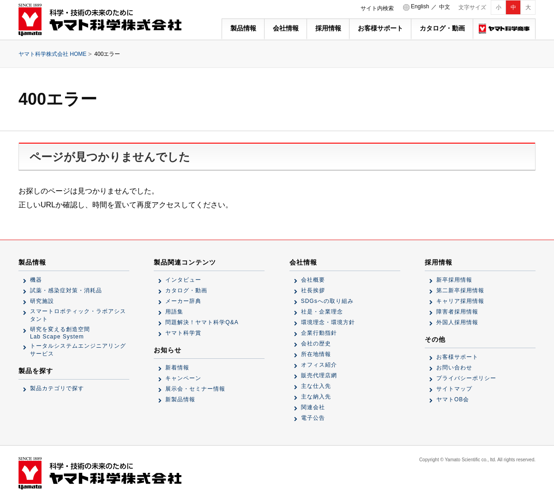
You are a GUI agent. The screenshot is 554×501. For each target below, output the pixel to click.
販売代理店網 (319, 375)
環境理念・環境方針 (328, 322)
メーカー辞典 (183, 301)
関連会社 (313, 407)
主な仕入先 (316, 386)
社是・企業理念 (322, 311)
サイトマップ (454, 389)
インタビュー (183, 280)
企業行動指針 (319, 333)
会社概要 (313, 280)
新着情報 (177, 367)
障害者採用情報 (457, 311)
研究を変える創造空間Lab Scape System (60, 333)
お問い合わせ (454, 367)
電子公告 (313, 418)
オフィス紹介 (319, 365)
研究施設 (42, 301)
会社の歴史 (316, 343)
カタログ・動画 (442, 28)
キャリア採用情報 (460, 301)
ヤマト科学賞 (183, 333)
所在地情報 (316, 354)
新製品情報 (180, 399)
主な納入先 (316, 396)
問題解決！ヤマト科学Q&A (201, 322)
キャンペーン (183, 378)
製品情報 (243, 28)
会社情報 (286, 28)
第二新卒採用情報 (460, 290)
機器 (36, 280)
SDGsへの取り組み (327, 301)
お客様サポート (380, 28)
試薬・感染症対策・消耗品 (66, 290)
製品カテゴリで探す (57, 388)
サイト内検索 (377, 8)
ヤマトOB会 (452, 399)
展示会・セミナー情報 (195, 389)
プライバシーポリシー (466, 378)
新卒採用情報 (454, 280)
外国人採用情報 (457, 322)
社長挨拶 (313, 290)
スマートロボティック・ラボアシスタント (78, 315)
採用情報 (328, 28)
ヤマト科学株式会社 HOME (52, 54)
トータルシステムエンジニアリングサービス (78, 350)
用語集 (174, 311)
